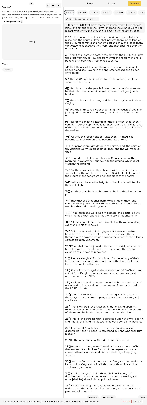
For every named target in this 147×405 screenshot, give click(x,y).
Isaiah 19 (131, 12)
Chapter (108, 397)
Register (135, 3)
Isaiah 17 (107, 12)
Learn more (92, 401)
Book (93, 397)
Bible (90, 3)
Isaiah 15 (82, 12)
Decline (126, 401)
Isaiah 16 (94, 12)
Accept (138, 401)
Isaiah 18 (119, 12)
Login (111, 3)
